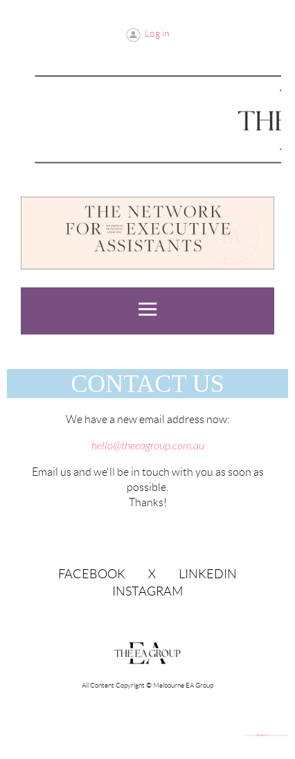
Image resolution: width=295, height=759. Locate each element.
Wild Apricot (261, 735)
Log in (157, 33)
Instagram (147, 591)
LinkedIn (208, 574)
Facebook (91, 574)
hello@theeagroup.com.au (147, 446)
